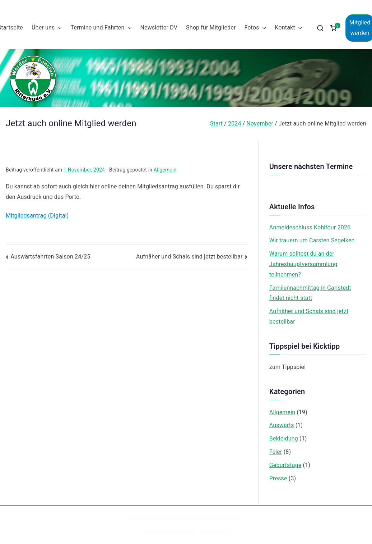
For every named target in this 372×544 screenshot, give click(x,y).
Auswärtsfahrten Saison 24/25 (50, 256)
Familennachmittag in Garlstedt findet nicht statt (310, 293)
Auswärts (281, 425)
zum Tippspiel (287, 367)
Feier (275, 451)
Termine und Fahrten (100, 28)
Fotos (255, 28)
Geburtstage (285, 465)
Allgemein (165, 170)
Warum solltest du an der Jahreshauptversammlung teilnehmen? (303, 264)
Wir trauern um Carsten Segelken (312, 240)
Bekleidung (283, 438)
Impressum (216, 531)
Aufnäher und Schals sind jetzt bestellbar (189, 256)
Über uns (47, 28)
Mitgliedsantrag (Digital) (37, 215)
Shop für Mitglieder (211, 27)
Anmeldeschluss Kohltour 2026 (309, 227)
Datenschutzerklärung (168, 531)
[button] (58, 28)
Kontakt (288, 28)
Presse (278, 478)
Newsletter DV (159, 27)
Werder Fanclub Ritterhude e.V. (207, 518)
